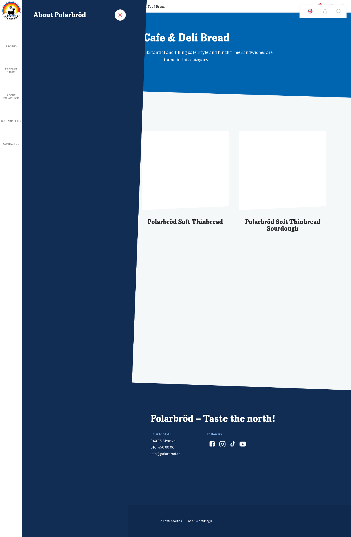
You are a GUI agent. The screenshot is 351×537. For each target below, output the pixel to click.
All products (38, 6)
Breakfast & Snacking (75, 6)
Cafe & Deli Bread (116, 6)
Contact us (11, 143)
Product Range (11, 70)
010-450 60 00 (162, 447)
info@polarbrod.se (165, 454)
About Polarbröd (11, 96)
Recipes (11, 46)
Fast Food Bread (152, 6)
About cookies (171, 521)
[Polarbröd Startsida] (65, 423)
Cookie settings (200, 521)
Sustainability (11, 121)
